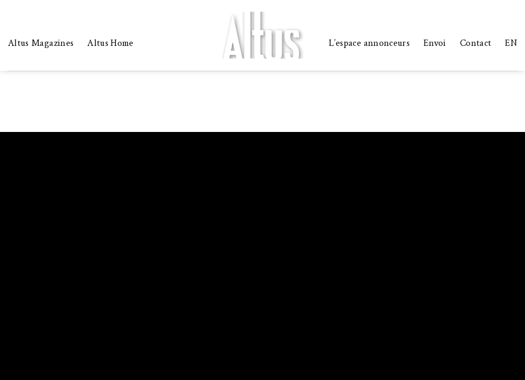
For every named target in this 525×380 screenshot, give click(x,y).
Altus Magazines (40, 43)
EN (511, 43)
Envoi (434, 43)
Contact (475, 43)
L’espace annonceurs (369, 43)
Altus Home (110, 43)
